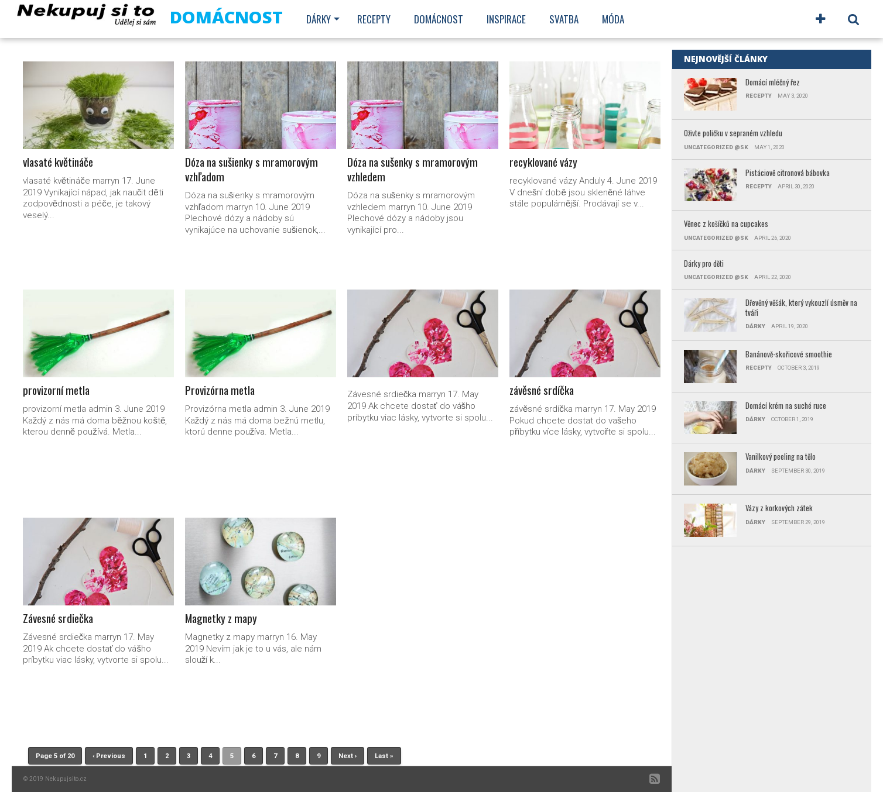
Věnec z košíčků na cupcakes (726, 224)
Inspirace (506, 19)
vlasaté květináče (58, 162)
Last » (384, 756)
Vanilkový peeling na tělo (780, 457)
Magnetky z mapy (221, 618)
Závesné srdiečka (58, 618)
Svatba (564, 19)
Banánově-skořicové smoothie (788, 355)
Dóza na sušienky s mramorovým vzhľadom (251, 169)
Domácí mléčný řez (772, 83)
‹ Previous (109, 756)
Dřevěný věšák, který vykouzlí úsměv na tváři (801, 308)
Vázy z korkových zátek (779, 509)
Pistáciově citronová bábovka (787, 173)
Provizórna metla (220, 390)
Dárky (318, 19)
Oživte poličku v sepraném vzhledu (733, 134)
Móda (613, 19)
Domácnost (438, 19)
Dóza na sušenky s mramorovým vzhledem (412, 169)
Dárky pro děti (704, 264)
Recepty (374, 19)
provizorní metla (56, 390)
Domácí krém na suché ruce (785, 406)
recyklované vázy (543, 162)
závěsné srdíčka (541, 390)
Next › (347, 756)
